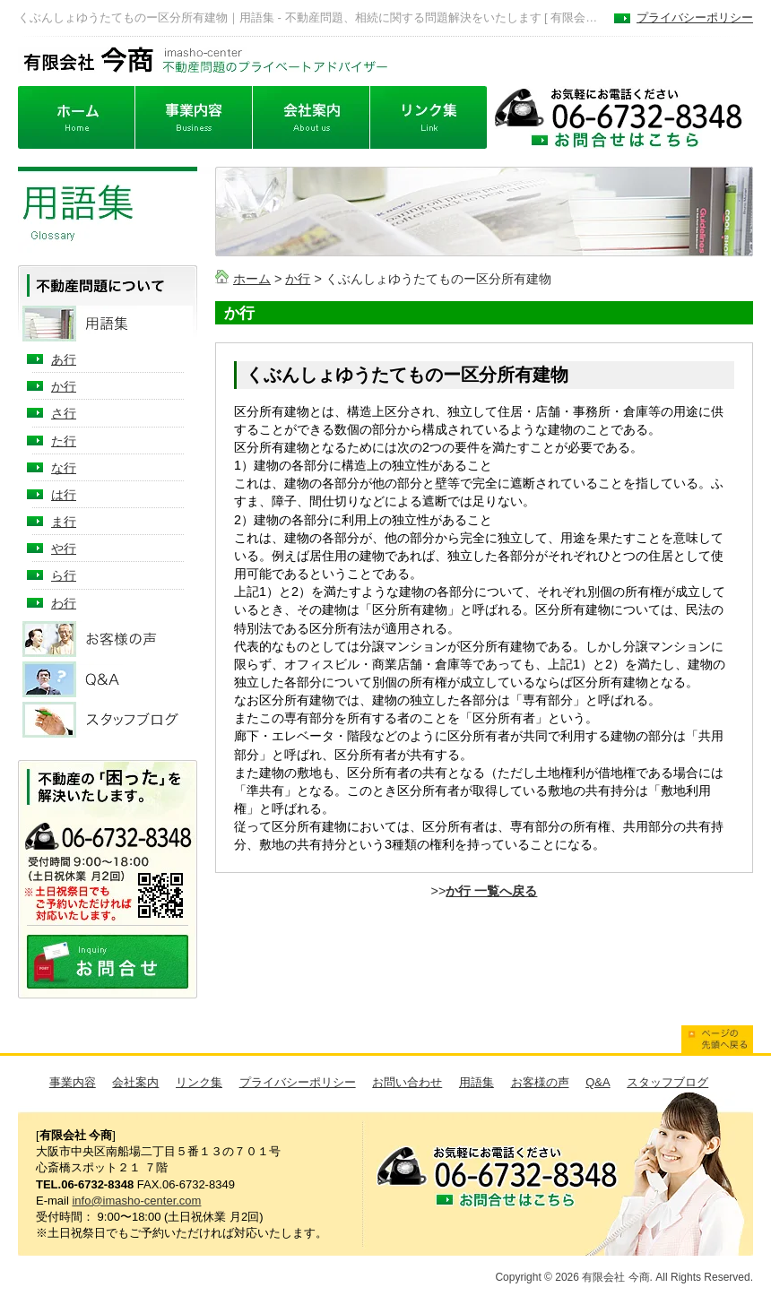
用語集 (476, 1082)
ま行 (63, 521)
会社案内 (135, 1082)
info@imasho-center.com (136, 1200)
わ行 (63, 603)
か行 (297, 279)
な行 (63, 468)
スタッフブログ (667, 1082)
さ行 (63, 413)
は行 (63, 495)
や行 (63, 548)
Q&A (597, 1082)
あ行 (63, 359)
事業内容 (72, 1082)
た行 (63, 441)
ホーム (252, 279)
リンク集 (199, 1082)
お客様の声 (540, 1082)
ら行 (63, 575)
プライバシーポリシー (695, 17)
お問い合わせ (407, 1082)
